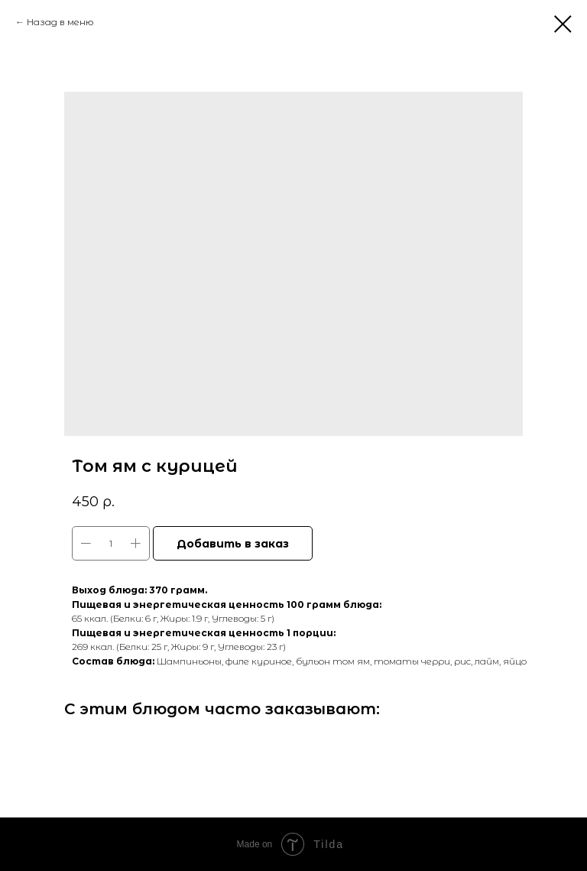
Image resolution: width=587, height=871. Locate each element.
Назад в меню (60, 22)
